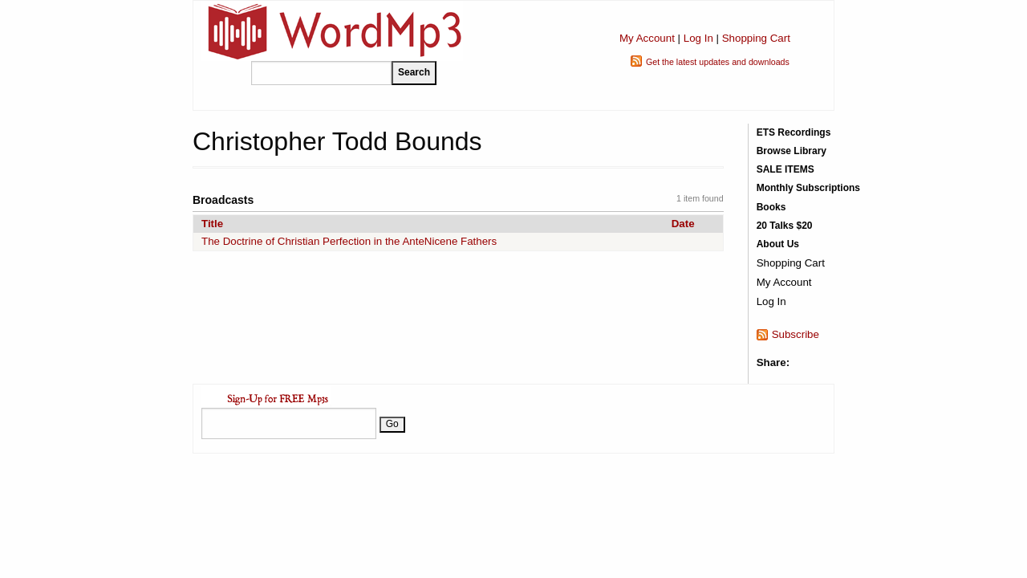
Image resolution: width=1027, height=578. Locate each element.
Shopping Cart (756, 38)
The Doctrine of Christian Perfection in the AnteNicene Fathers (349, 241)
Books (771, 207)
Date (683, 224)
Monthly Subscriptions (808, 187)
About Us (778, 244)
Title (212, 224)
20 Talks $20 (785, 225)
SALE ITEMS (785, 169)
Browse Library (791, 151)
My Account (647, 38)
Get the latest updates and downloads (718, 62)
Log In (698, 38)
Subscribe (795, 334)
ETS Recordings (794, 132)
